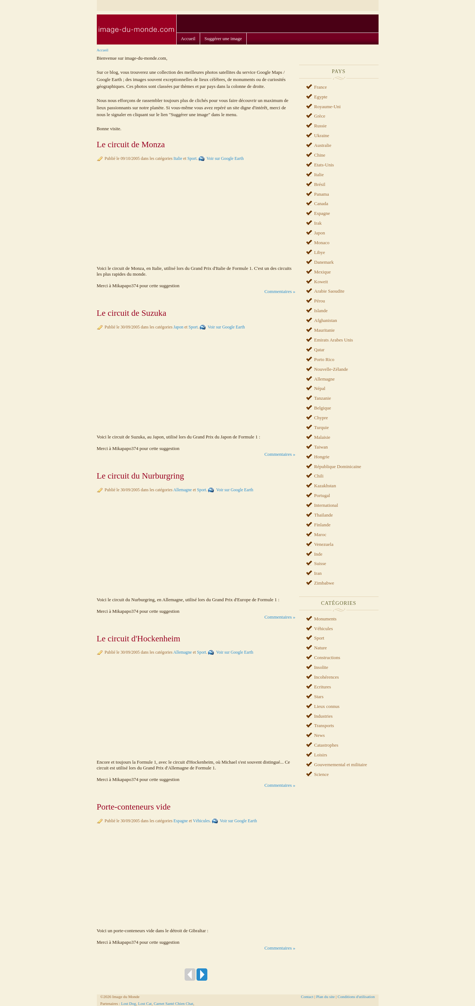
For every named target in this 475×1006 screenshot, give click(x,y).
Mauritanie (324, 330)
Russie (320, 125)
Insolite (321, 667)
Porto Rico (324, 359)
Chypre (321, 417)
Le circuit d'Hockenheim (139, 638)
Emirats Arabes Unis (333, 340)
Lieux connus (327, 706)
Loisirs (320, 754)
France (320, 87)
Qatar (319, 349)
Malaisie (322, 437)
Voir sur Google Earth (225, 158)
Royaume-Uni (327, 106)
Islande (321, 310)
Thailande (323, 515)
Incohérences (326, 677)
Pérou (319, 301)
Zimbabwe (324, 583)
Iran (318, 573)
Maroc (320, 534)
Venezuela (323, 544)
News (319, 735)
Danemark (324, 262)
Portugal (322, 495)
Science (321, 774)
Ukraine (321, 135)
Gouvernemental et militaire (340, 764)
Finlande (322, 524)
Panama (321, 194)
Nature (320, 647)
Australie (323, 145)
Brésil (319, 184)
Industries (323, 716)
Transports (324, 725)
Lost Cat (145, 1003)
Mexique (322, 272)
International (326, 505)
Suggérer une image (223, 38)
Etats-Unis (324, 164)
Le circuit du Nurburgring (140, 475)
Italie (177, 158)
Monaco (322, 242)
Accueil (188, 38)
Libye (319, 252)
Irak (318, 223)
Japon (178, 327)
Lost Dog (128, 1003)
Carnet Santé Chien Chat (173, 1003)
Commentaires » (279, 291)
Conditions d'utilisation (356, 996)
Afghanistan (325, 320)
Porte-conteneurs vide (134, 806)
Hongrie (322, 456)
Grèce (319, 116)
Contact (307, 996)
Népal (319, 388)
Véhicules (201, 821)
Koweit (321, 281)
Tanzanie (322, 398)
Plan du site (325, 996)
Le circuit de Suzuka (132, 313)
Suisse (320, 563)
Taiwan (321, 447)
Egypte (321, 96)
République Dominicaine (337, 466)
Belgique (322, 408)
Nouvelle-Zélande (331, 369)
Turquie (321, 427)
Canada (321, 203)
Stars (319, 696)
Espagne (180, 821)
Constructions (327, 657)
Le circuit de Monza (131, 144)
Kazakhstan (325, 485)
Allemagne (182, 490)
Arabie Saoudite (329, 291)
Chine (319, 155)
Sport (192, 158)
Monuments (325, 618)
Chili (319, 476)
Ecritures (322, 686)
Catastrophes (326, 745)
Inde (318, 554)
